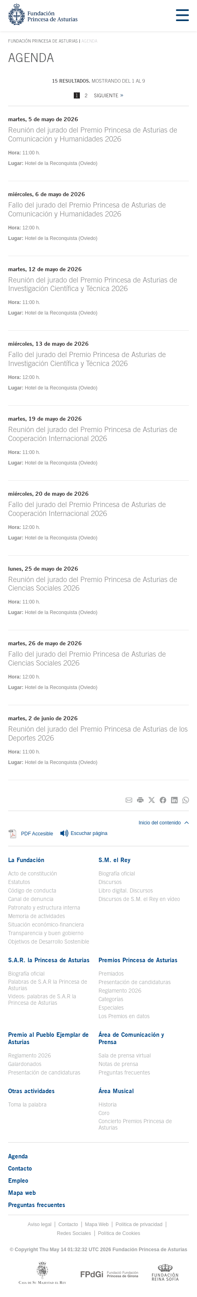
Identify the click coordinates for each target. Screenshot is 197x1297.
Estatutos (19, 882)
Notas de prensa (118, 1064)
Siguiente (106, 95)
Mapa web (22, 1192)
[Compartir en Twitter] (151, 800)
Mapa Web (97, 1224)
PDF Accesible (37, 834)
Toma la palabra (27, 1104)
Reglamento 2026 (119, 990)
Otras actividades (31, 1090)
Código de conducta (32, 890)
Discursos (110, 882)
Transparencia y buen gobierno (46, 933)
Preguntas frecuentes (124, 1072)
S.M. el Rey (114, 859)
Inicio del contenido (164, 823)
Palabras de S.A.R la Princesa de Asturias (47, 984)
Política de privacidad (139, 1224)
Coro (103, 1113)
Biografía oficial (116, 873)
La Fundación (26, 859)
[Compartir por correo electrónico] (129, 800)
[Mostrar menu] (182, 15)
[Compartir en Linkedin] (174, 800)
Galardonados (24, 1064)
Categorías (110, 999)
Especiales (111, 1007)
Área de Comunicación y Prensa (131, 1038)
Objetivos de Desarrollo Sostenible (48, 941)
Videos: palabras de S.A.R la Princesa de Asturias (42, 999)
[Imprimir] (140, 800)
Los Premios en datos (124, 1016)
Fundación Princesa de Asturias (43, 41)
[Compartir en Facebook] (163, 800)
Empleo (18, 1180)
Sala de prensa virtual (124, 1055)
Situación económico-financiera (46, 924)
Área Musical (116, 1090)
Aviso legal (39, 1224)
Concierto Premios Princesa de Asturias (135, 1124)
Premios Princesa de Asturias (138, 959)
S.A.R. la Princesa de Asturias (49, 959)
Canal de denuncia (31, 899)
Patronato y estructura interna (44, 907)
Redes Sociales (74, 1233)
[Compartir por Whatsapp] (185, 800)
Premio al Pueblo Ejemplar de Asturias (48, 1038)
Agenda (18, 1156)
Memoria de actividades (36, 916)
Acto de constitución (32, 873)
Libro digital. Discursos (125, 890)
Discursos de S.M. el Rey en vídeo (139, 899)
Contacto (20, 1168)
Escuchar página (83, 833)
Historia (107, 1104)
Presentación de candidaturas (134, 982)
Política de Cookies (119, 1233)
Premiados (111, 973)
